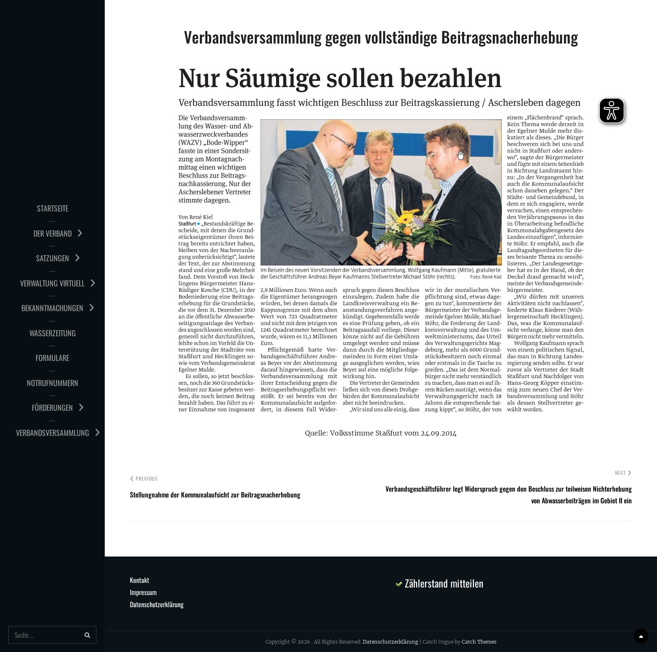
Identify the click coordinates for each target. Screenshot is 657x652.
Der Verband (53, 233)
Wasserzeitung (52, 332)
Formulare (52, 357)
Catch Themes (479, 642)
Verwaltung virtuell (52, 283)
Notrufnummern (52, 382)
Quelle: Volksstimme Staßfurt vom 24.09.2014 (381, 433)
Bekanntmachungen (52, 307)
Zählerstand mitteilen (440, 582)
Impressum (143, 592)
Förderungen (52, 407)
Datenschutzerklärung (157, 604)
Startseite (52, 208)
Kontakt (139, 580)
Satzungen (52, 258)
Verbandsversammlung (52, 432)
